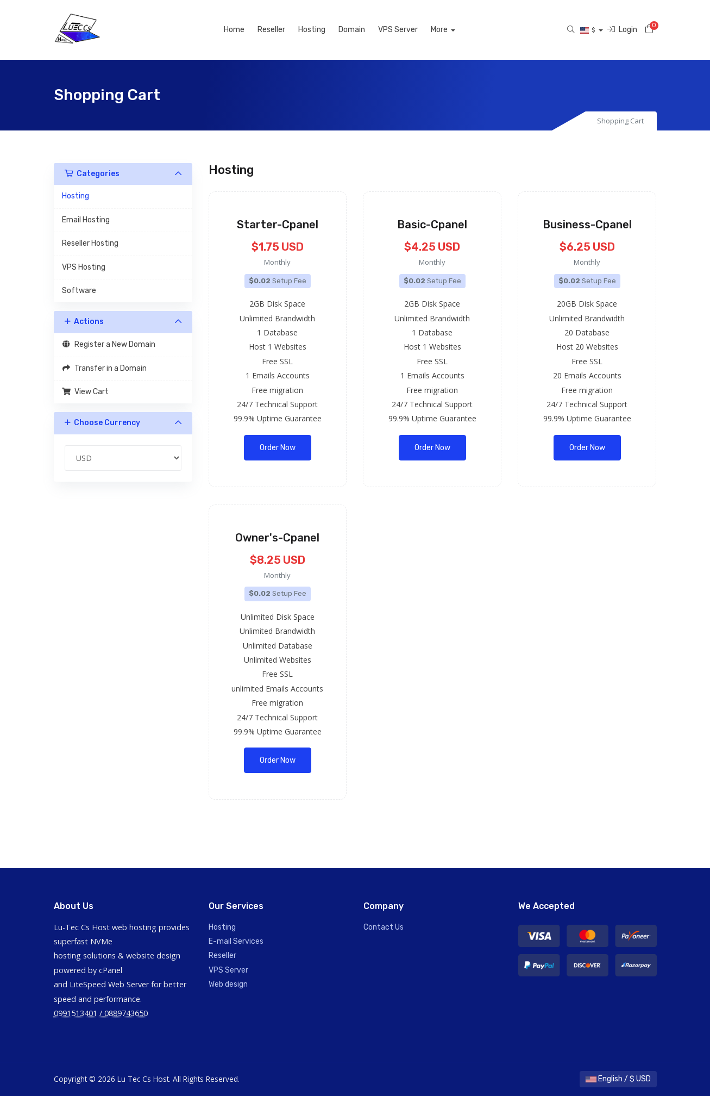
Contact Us (383, 927)
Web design (228, 984)
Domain (363, 29)
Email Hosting (86, 220)
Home (246, 29)
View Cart (85, 391)
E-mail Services (236, 941)
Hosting (323, 29)
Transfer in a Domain (104, 368)
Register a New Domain (109, 344)
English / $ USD (618, 1078)
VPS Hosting (83, 267)
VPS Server (410, 29)
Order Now (278, 447)
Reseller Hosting (90, 243)
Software (79, 290)
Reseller (283, 29)
